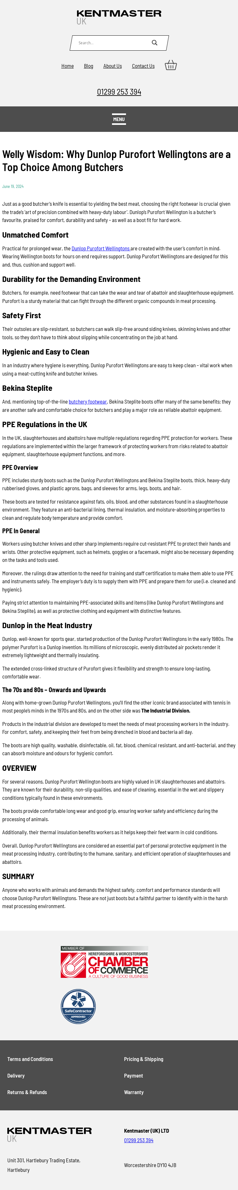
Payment (133, 1075)
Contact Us (143, 65)
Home (67, 65)
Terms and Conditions (30, 1059)
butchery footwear (88, 401)
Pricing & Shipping (143, 1059)
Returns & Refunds (27, 1092)
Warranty (134, 1092)
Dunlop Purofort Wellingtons (101, 248)
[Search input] (114, 42)
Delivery (16, 1075)
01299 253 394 (119, 91)
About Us (112, 65)
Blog (88, 65)
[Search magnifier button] (154, 42)
